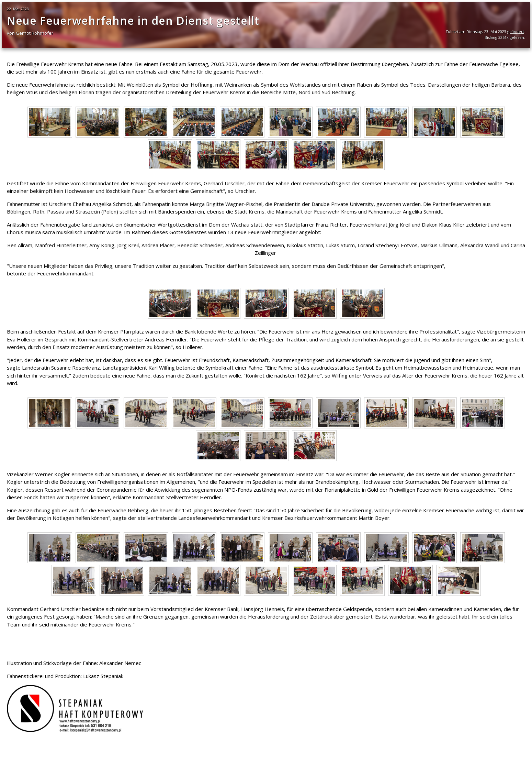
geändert (515, 31)
